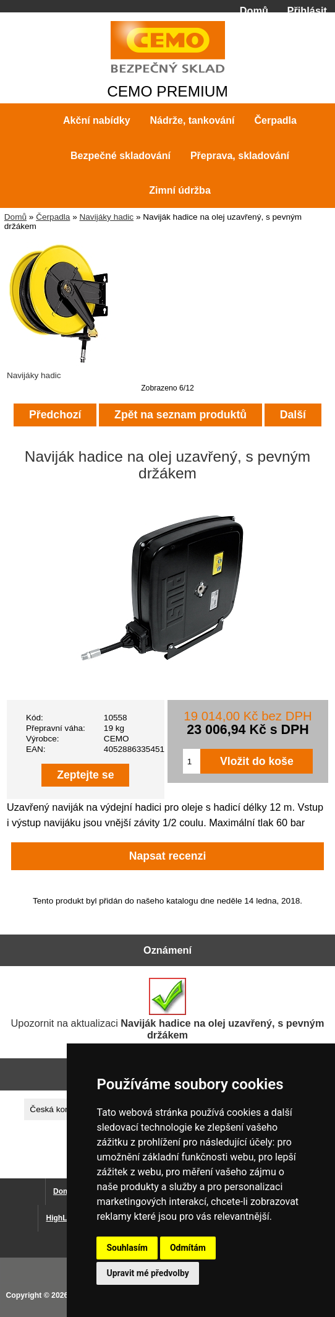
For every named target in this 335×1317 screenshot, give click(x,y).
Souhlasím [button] (127, 1248)
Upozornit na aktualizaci (167, 1009)
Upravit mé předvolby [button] (147, 1273)
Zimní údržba (180, 190)
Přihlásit (307, 10)
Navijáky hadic (106, 217)
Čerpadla (53, 217)
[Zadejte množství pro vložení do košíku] (192, 761)
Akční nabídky (96, 120)
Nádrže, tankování (192, 120)
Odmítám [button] (188, 1248)
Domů (254, 10)
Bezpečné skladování (120, 155)
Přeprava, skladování (239, 155)
